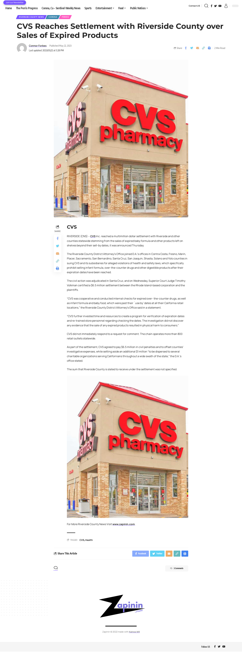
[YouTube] (220, 6)
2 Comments (175, 570)
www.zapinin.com (123, 525)
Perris (71, 17)
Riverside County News (32, 17)
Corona (57, 17)
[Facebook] (211, 6)
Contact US (194, 5)
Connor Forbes (38, 46)
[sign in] (226, 6)
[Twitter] (215, 6)
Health (89, 540)
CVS (93, 237)
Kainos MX (134, 632)
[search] (206, 6)
